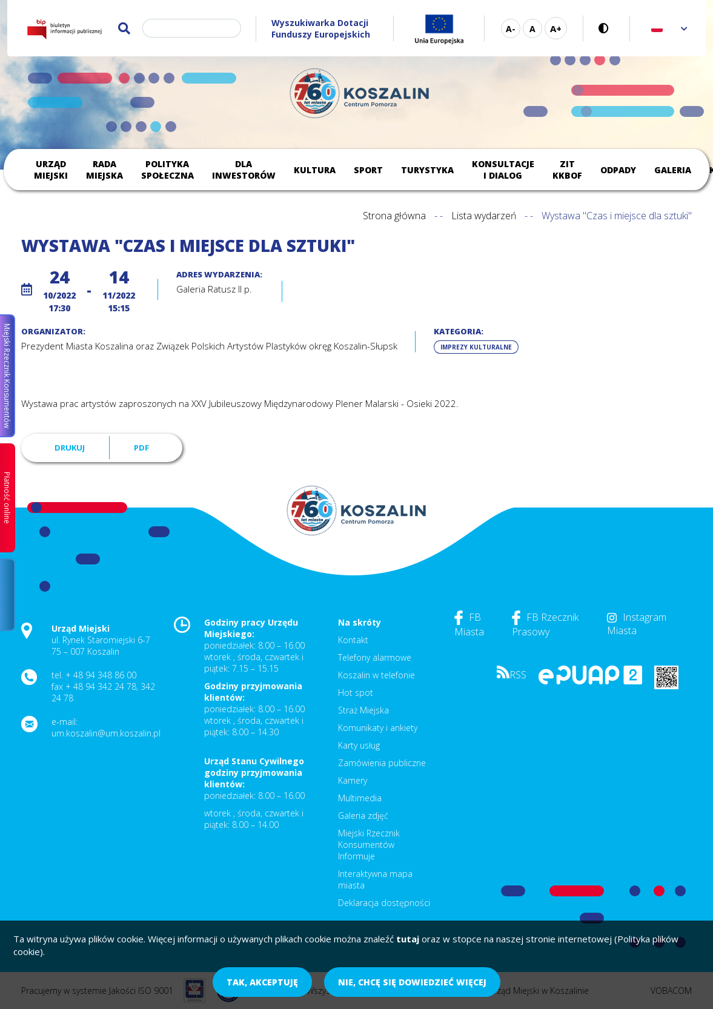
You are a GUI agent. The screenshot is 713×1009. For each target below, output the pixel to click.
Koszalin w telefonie (376, 675)
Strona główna (394, 215)
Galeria (672, 170)
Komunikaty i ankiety (377, 727)
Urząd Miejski (51, 169)
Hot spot (355, 692)
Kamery (352, 780)
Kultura (315, 170)
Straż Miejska (363, 710)
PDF (141, 447)
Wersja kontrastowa (607, 28)
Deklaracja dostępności (384, 902)
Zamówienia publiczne (382, 763)
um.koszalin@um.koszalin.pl (106, 733)
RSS (511, 674)
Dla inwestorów (244, 169)
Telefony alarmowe (374, 657)
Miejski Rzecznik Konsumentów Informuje (369, 844)
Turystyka (427, 170)
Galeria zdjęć (363, 815)
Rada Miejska (104, 169)
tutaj (407, 939)
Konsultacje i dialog (503, 169)
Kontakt (353, 640)
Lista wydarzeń (483, 215)
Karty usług (359, 745)
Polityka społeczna (167, 169)
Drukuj (70, 447)
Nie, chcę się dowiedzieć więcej (412, 982)
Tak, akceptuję (262, 982)
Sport (368, 170)
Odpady (618, 170)
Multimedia (360, 798)
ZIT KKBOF (567, 169)
